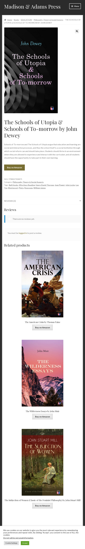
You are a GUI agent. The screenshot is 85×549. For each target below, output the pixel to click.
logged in (23, 233)
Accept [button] (25, 543)
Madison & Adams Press (32, 6)
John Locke (70, 185)
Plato (21, 188)
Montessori (13, 188)
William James (39, 188)
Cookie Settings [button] (11, 543)
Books (16, 20)
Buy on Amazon (14, 167)
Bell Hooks (13, 185)
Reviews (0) (10, 201)
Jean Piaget (60, 185)
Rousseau (28, 188)
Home (9, 20)
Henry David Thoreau (45, 185)
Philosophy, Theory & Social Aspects (48, 20)
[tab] (42, 201)
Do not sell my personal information (18, 538)
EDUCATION (26, 20)
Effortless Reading (27, 185)
